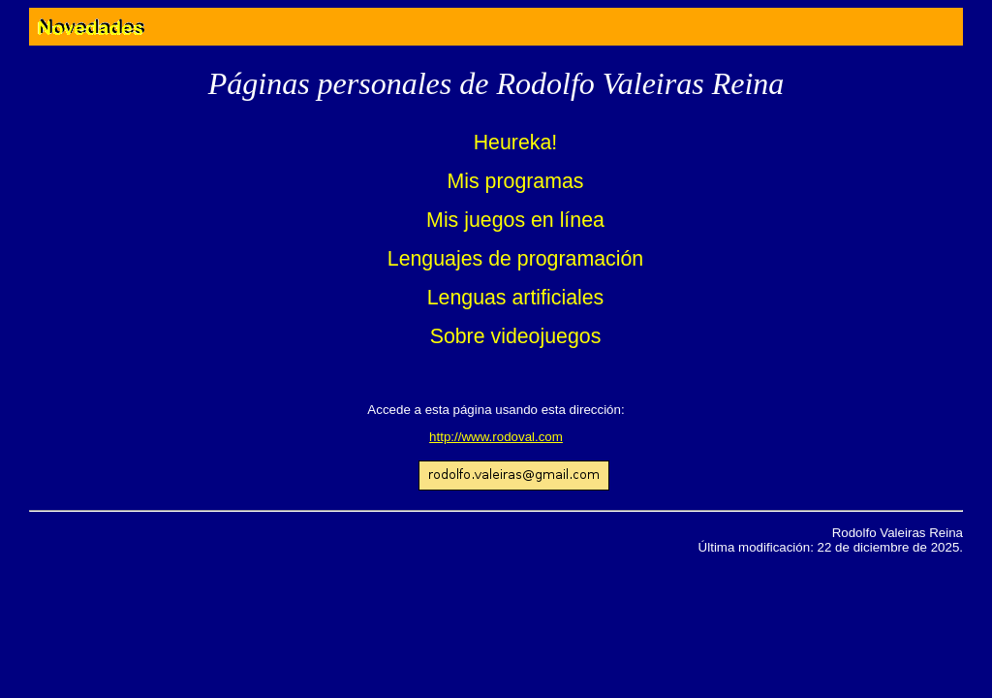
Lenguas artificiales (515, 297)
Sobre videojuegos (516, 336)
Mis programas (515, 181)
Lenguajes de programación (515, 258)
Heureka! (516, 142)
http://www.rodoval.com (496, 436)
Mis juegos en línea (515, 220)
